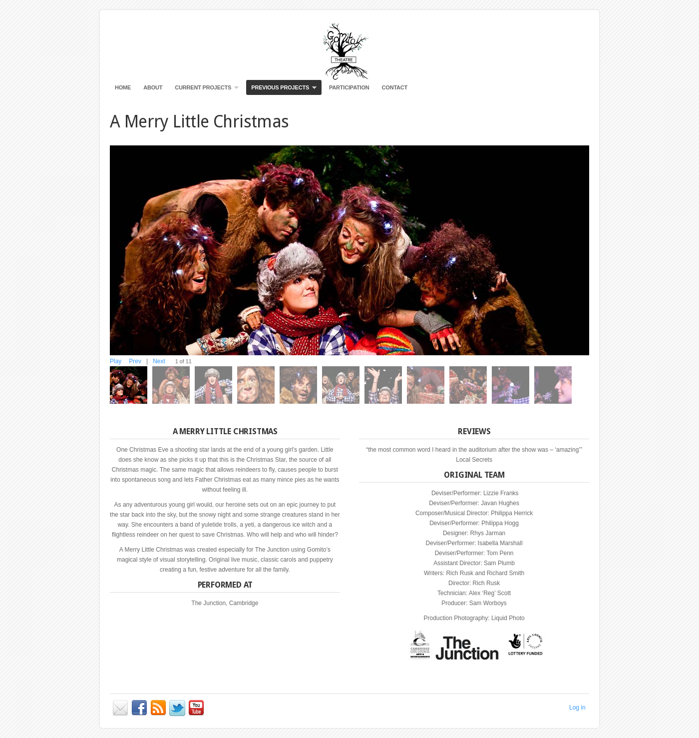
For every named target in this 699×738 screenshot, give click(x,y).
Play (115, 361)
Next (159, 361)
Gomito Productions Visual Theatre (349, 50)
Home (123, 87)
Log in (577, 707)
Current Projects (204, 89)
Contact (395, 87)
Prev (135, 361)
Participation (349, 87)
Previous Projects (281, 89)
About (152, 87)
